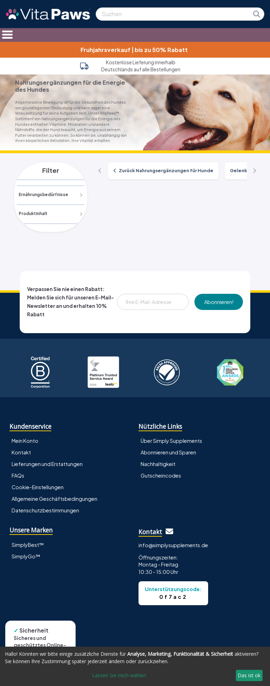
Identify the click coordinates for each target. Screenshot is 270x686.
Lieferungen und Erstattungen (47, 464)
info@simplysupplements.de (173, 545)
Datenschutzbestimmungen (45, 510)
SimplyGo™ (26, 556)
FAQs (18, 476)
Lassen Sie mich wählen (119, 675)
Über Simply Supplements (171, 441)
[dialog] (135, 666)
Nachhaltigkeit (158, 464)
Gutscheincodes (161, 476)
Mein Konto (25, 441)
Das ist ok (249, 675)
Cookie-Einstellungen (38, 487)
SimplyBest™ (28, 545)
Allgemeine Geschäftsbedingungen (54, 499)
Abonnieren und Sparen (168, 452)
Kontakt (21, 452)
